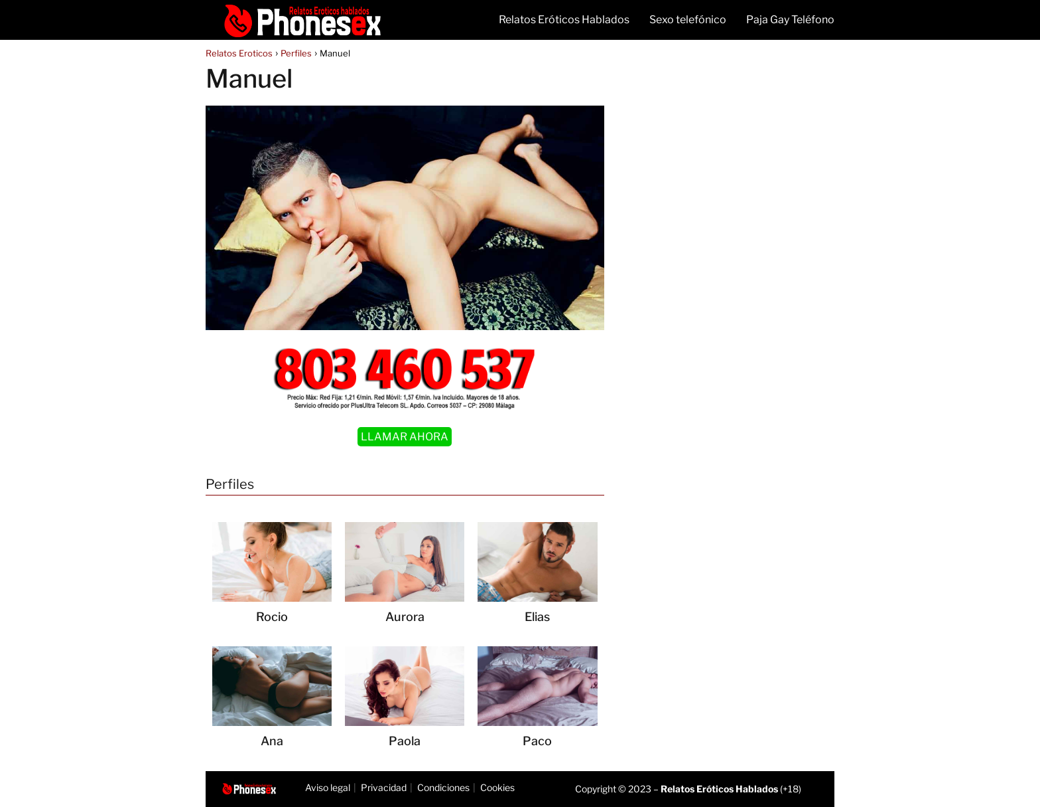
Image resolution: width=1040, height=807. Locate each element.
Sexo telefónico (687, 19)
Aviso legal (327, 787)
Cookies (497, 787)
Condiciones (443, 787)
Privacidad (384, 787)
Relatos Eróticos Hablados (564, 19)
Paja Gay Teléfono (790, 19)
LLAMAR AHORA (404, 436)
